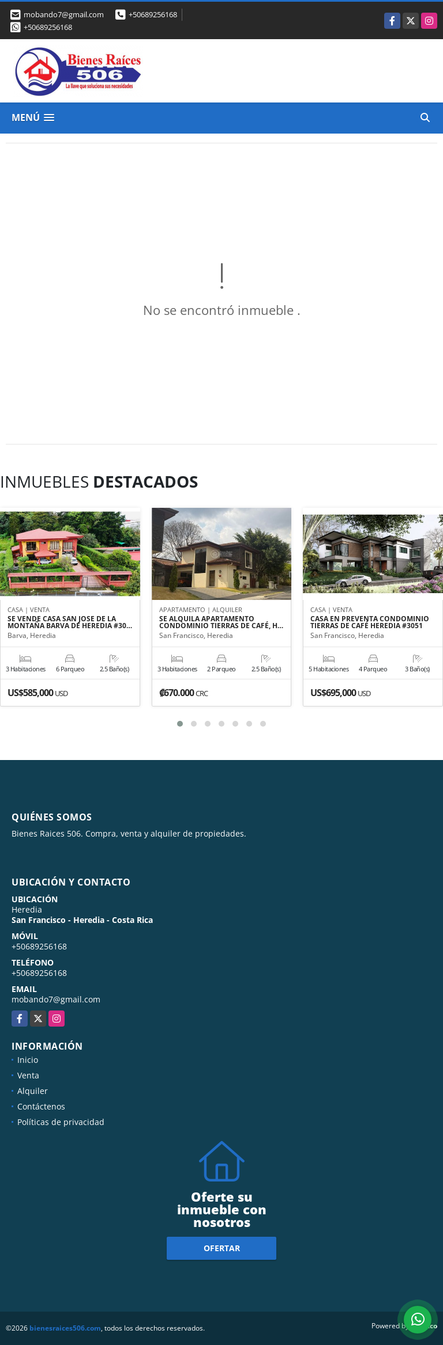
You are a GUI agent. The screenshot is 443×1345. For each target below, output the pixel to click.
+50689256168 (153, 14)
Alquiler (32, 1090)
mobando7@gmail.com (56, 999)
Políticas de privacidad (60, 1121)
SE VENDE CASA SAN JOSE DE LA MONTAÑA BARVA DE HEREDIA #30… (69, 622)
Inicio (27, 1059)
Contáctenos (41, 1106)
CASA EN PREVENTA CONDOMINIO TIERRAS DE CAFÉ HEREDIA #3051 (369, 622)
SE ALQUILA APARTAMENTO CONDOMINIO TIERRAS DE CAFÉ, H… (221, 622)
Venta (28, 1075)
